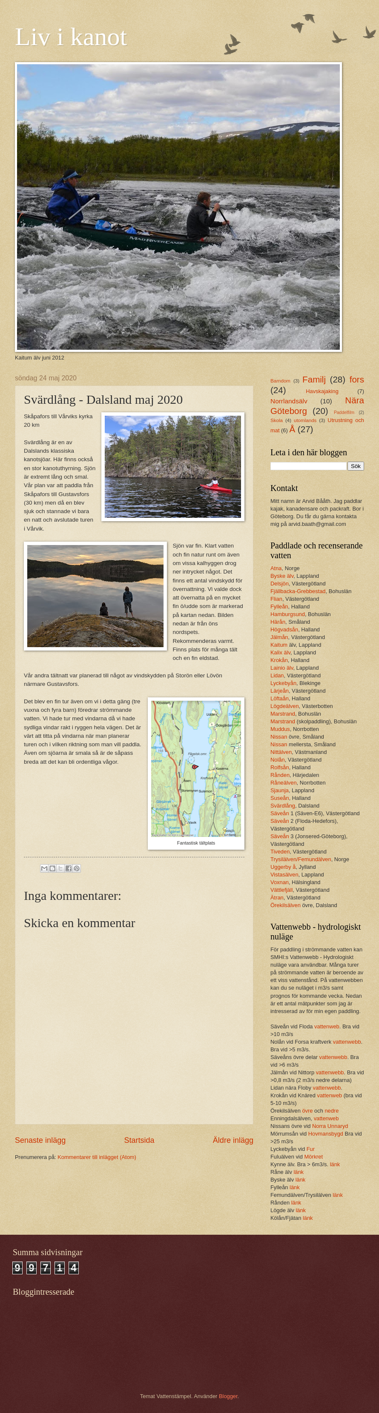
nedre (331, 1111)
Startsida (139, 1140)
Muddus (280, 729)
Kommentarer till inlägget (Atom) (96, 1157)
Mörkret (313, 1156)
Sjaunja (279, 790)
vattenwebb (347, 1042)
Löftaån (279, 698)
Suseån (279, 798)
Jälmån (279, 637)
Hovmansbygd (325, 1133)
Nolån (277, 759)
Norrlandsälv (288, 401)
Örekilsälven (286, 905)
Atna (276, 568)
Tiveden (280, 851)
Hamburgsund (287, 614)
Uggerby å (283, 867)
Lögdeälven (284, 706)
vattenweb (326, 1026)
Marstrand (282, 714)
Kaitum (279, 645)
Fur (311, 1149)
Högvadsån (284, 629)
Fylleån (279, 606)
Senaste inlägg (40, 1140)
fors (357, 379)
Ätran (277, 897)
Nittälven (281, 752)
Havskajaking (322, 391)
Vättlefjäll (281, 890)
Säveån (280, 813)
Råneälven (283, 782)
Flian (276, 599)
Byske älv (281, 576)
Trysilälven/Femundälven (300, 859)
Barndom (280, 380)
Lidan (277, 675)
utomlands (305, 420)
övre (308, 1111)
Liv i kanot (71, 37)
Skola (276, 420)
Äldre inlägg (233, 1140)
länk (335, 1164)
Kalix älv (280, 652)
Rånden (280, 775)
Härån (277, 622)
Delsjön (279, 583)
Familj (314, 379)
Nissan (279, 737)
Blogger (228, 1396)
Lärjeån (279, 691)
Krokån (279, 660)
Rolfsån (279, 767)
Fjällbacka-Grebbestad (298, 591)
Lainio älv (281, 668)
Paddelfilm (344, 412)
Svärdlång (282, 805)
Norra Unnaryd (330, 1126)
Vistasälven (284, 874)
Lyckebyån (283, 683)
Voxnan (279, 882)
